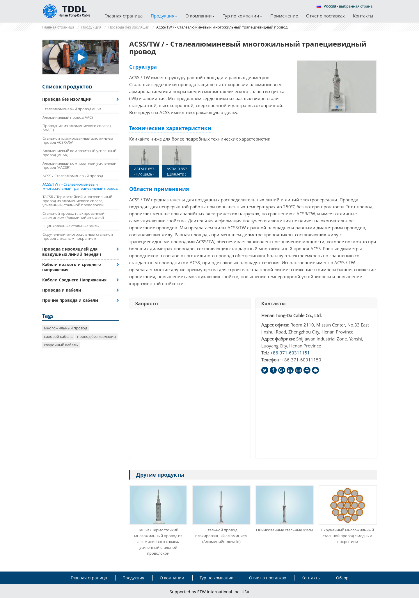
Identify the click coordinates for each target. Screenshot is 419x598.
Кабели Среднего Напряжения (74, 280)
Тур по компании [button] (242, 16)
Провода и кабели (61, 290)
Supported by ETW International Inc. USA (209, 592)
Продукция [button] (164, 16)
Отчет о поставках (325, 16)
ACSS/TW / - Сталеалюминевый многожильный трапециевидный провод (80, 186)
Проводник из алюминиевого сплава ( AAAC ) (76, 127)
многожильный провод (65, 328)
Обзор (342, 578)
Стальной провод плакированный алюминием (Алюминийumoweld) (221, 535)
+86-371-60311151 (290, 353)
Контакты (363, 16)
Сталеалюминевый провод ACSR (71, 108)
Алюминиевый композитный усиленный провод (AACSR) (79, 165)
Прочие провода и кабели (70, 300)
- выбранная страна (344, 6)
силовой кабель (58, 336)
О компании (172, 578)
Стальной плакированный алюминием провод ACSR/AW (77, 140)
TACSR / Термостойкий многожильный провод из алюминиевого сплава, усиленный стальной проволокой (158, 541)
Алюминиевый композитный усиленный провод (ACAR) (79, 152)
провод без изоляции (96, 336)
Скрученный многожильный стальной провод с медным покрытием (347, 535)
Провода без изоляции (128, 27)
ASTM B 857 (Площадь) (144, 161)
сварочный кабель (61, 344)
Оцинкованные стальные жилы (284, 530)
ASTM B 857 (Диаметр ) (176, 161)
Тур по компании (217, 578)
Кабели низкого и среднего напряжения (71, 267)
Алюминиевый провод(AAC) (67, 117)
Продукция (91, 27)
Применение (284, 16)
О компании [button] (200, 16)
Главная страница (123, 16)
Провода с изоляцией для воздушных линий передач (71, 251)
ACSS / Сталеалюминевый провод (72, 175)
